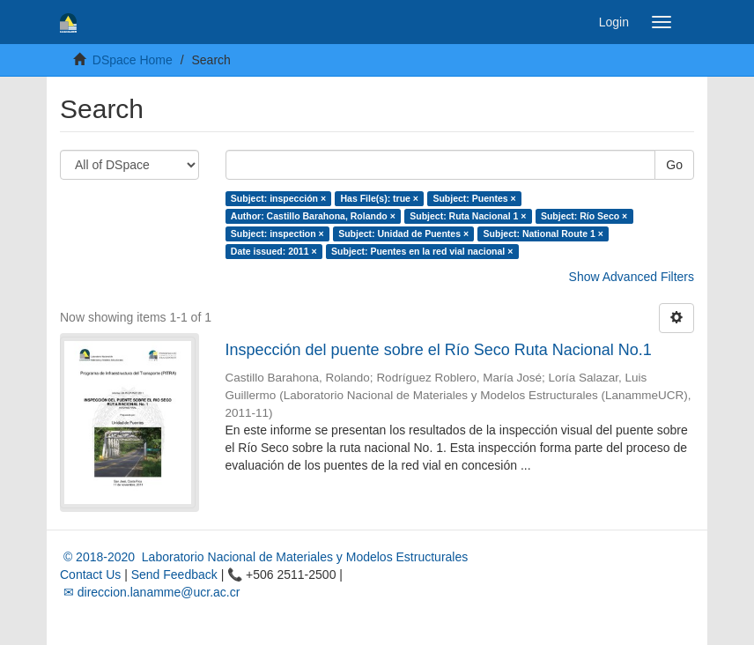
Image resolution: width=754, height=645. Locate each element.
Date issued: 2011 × (274, 251)
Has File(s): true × (379, 198)
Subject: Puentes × (473, 198)
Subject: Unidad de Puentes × (403, 233)
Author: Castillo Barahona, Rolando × (313, 216)
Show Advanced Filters (631, 277)
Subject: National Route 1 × (543, 233)
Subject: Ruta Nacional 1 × (468, 216)
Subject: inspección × (278, 198)
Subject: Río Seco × (584, 216)
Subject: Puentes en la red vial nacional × (422, 251)
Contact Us (90, 574)
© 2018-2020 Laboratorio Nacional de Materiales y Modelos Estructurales (264, 557)
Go (674, 165)
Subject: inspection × (277, 233)
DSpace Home (132, 60)
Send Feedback (174, 574)
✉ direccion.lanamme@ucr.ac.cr (150, 592)
